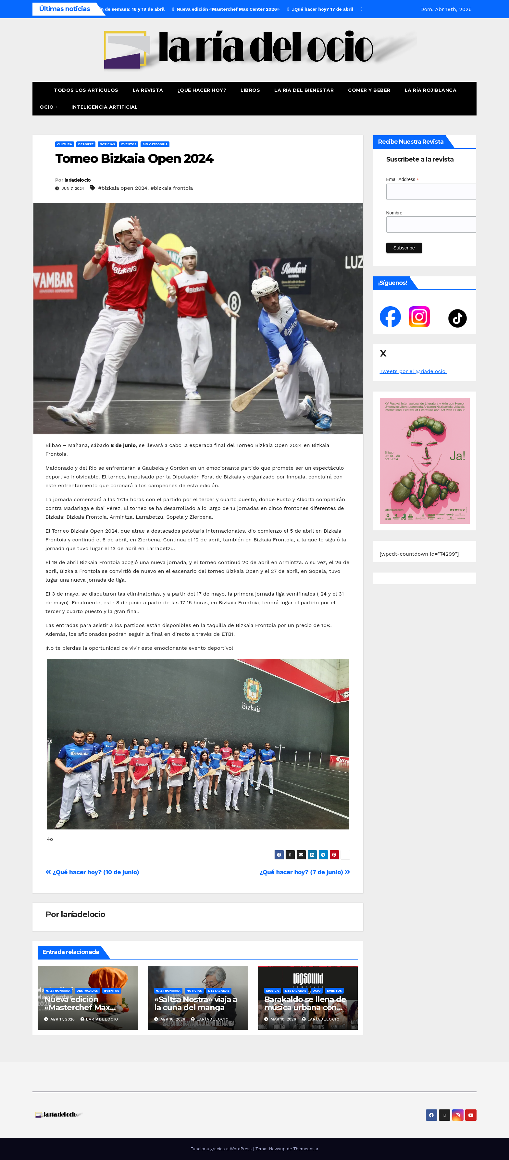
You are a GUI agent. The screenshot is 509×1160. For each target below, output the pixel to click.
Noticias (107, 144)
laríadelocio (78, 180)
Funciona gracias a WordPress (221, 1148)
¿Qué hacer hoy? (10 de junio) (92, 872)
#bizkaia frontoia (172, 188)
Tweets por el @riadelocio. (413, 371)
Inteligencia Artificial (104, 107)
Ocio (47, 107)
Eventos (128, 144)
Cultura (64, 144)
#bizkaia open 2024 (122, 188)
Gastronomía (58, 990)
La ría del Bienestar (304, 90)
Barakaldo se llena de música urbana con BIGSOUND (305, 1007)
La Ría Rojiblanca (431, 90)
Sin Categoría (155, 144)
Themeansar (306, 1148)
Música (272, 990)
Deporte (85, 144)
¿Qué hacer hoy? (202, 90)
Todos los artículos (86, 90)
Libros (250, 90)
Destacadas (87, 990)
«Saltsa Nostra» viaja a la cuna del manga (195, 1003)
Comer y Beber (369, 90)
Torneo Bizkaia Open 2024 (134, 158)
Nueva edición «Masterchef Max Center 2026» (77, 1007)
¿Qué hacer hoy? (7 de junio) (304, 872)
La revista (148, 90)
